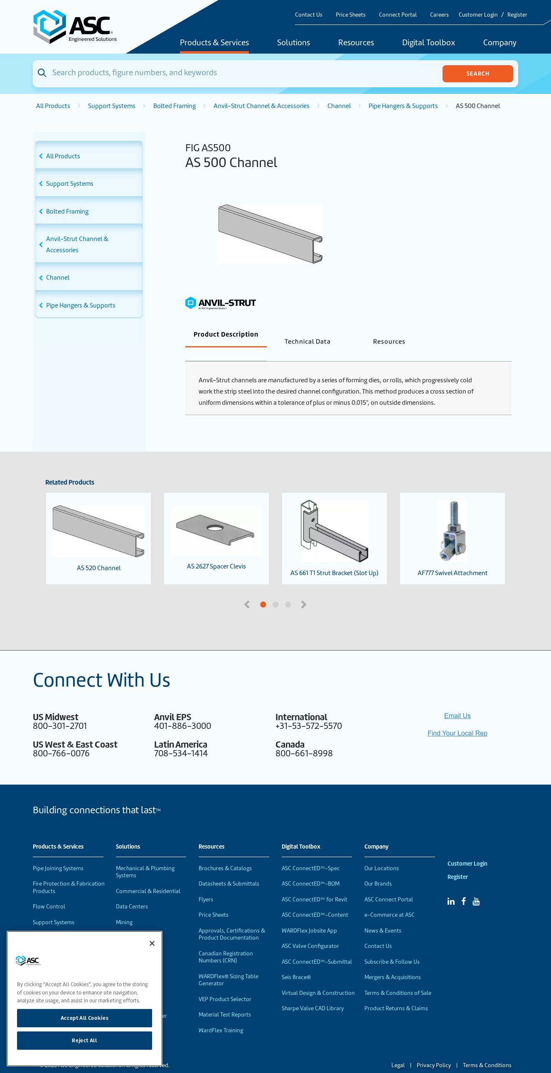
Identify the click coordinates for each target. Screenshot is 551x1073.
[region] (84, 998)
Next (304, 590)
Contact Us (308, 14)
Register (517, 14)
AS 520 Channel (98, 525)
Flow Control (49, 892)
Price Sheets (351, 14)
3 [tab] (319, 591)
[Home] (80, 27)
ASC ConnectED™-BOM (310, 870)
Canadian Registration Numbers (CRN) (226, 943)
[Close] (152, 943)
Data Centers (132, 892)
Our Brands (378, 870)
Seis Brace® (296, 963)
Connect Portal (398, 14)
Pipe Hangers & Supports (403, 106)
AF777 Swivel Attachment (453, 525)
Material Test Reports (225, 1000)
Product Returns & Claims (396, 994)
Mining (124, 908)
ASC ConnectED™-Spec (311, 854)
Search (478, 73)
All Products (53, 106)
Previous (248, 590)
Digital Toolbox (428, 43)
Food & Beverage (137, 924)
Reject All (84, 1040)
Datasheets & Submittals (229, 870)
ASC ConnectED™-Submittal (317, 948)
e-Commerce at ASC (389, 901)
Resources (356, 43)
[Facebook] (463, 888)
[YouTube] (476, 888)
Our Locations (381, 854)
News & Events (382, 916)
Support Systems (111, 106)
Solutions (293, 43)
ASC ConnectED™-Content (315, 901)
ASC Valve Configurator (310, 932)
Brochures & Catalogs (225, 854)
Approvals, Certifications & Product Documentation (232, 920)
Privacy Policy (434, 1051)
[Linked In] (451, 888)
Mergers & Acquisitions (392, 963)
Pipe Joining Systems (58, 854)
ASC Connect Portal (388, 885)
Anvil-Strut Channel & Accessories (262, 106)
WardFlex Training (221, 1016)
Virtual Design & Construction (318, 979)
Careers (439, 14)
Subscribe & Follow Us (392, 948)
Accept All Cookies (85, 1017)
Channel (339, 106)
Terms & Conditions (487, 1051)
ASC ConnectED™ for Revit (314, 885)
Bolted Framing (174, 106)
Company (500, 43)
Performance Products (61, 924)
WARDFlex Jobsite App (309, 916)
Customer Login (478, 14)
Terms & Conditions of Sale (397, 979)
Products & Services (214, 43)
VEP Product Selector (225, 985)
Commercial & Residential (148, 877)
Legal (398, 1051)
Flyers (206, 885)
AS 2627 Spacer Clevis (216, 525)
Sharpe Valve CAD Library (313, 994)
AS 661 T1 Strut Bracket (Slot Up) (334, 525)
